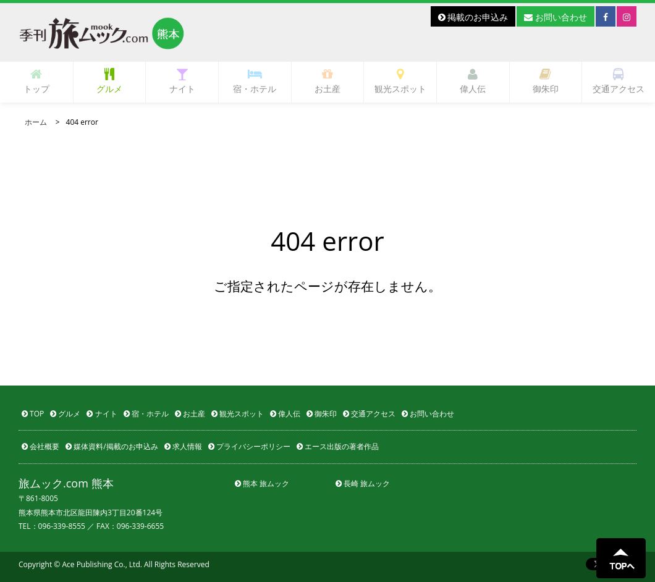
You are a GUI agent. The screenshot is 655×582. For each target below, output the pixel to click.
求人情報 (183, 446)
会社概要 (40, 446)
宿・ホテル (254, 81)
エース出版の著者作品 (338, 446)
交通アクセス (618, 81)
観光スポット (400, 81)
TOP (33, 413)
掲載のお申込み (473, 17)
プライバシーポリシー (249, 446)
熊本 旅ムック (262, 483)
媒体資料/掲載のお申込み (112, 446)
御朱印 (546, 81)
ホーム (36, 122)
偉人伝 (473, 81)
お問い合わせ (555, 17)
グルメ (109, 81)
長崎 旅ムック (363, 483)
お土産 (327, 81)
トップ (36, 81)
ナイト (182, 81)
